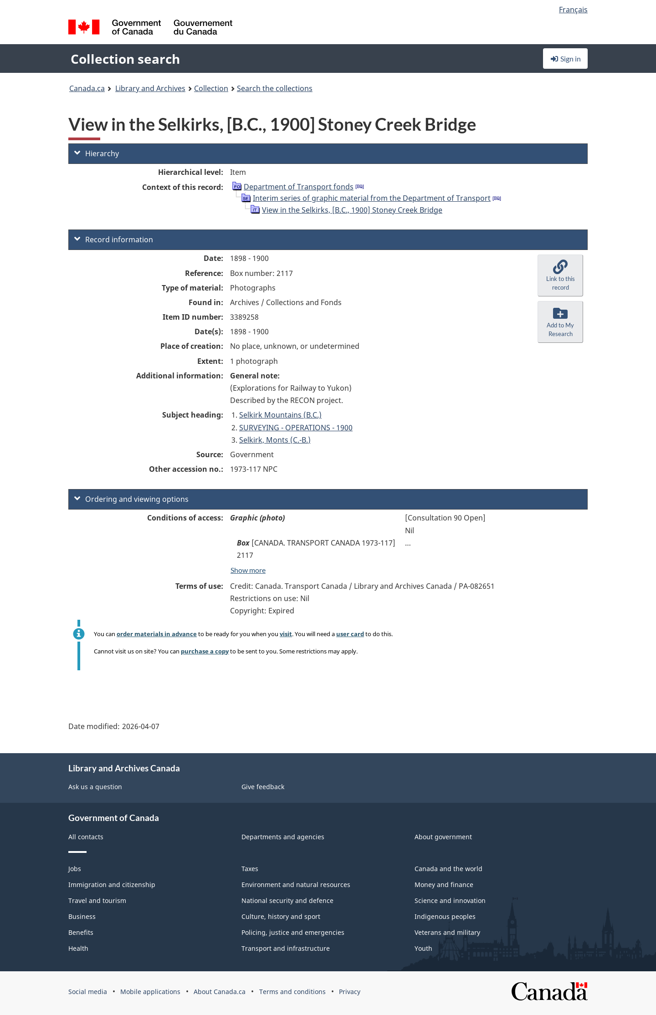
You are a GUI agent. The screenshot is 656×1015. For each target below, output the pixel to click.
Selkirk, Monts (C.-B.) (275, 440)
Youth (423, 948)
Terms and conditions (292, 991)
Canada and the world (448, 868)
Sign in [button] (565, 58)
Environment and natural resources (295, 884)
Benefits (80, 932)
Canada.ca (87, 88)
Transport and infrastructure (285, 948)
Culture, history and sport (280, 916)
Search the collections (275, 88)
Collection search (125, 58)
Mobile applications (150, 991)
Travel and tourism (97, 900)
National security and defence (287, 900)
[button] (560, 275)
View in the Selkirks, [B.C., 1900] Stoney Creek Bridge (352, 210)
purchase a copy (205, 651)
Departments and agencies (282, 836)
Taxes (249, 868)
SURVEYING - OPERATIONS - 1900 (296, 428)
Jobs (74, 868)
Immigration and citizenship (111, 884)
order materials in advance (157, 634)
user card (350, 634)
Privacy (349, 991)
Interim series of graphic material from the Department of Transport (372, 198)
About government (443, 836)
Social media (87, 991)
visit (286, 634)
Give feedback (262, 786)
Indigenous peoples (445, 916)
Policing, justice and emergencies (292, 932)
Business (82, 916)
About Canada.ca (220, 991)
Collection (211, 88)
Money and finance (444, 884)
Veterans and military (447, 932)
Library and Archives (150, 88)
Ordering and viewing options (131, 499)
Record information (113, 240)
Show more (248, 570)
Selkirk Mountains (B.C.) (280, 415)
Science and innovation (450, 900)
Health (78, 948)
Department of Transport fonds (299, 187)
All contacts (85, 836)
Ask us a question (95, 786)
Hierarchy (96, 153)
